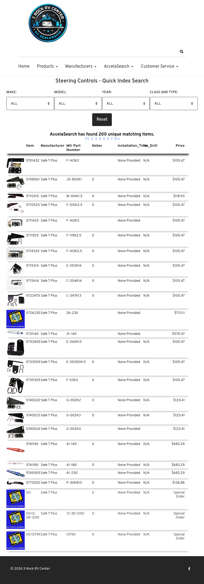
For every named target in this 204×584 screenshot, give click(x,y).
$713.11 (179, 313)
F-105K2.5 (74, 205)
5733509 (33, 362)
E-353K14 (74, 266)
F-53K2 (72, 380)
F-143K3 (72, 221)
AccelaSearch (116, 66)
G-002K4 (73, 429)
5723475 (33, 296)
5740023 (33, 415)
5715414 (32, 281)
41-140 (71, 444)
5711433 (32, 221)
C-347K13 (73, 296)
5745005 (33, 473)
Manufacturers (79, 66)
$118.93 (179, 196)
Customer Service (157, 66)
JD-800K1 (74, 180)
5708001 (33, 180)
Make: (11, 92)
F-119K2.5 (73, 235)
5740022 (33, 400)
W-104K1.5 (74, 196)
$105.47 (178, 161)
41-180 (71, 465)
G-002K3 (73, 415)
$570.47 (178, 334)
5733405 (33, 342)
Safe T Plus (49, 161)
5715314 (32, 266)
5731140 (32, 334)
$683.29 (178, 444)
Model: (60, 92)
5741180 (32, 465)
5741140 (32, 444)
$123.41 (179, 400)
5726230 (33, 313)
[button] (181, 51)
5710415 (32, 196)
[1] (87, 139)
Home (23, 66)
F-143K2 (72, 161)
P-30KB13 (74, 483)
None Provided (129, 161)
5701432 (32, 161)
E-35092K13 (76, 362)
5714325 (33, 251)
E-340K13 (74, 342)
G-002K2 (73, 400)
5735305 (33, 380)
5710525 (33, 205)
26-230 (72, 313)
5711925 (32, 235)
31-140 (71, 334)
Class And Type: (164, 92)
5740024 (33, 429)
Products (45, 66)
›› (118, 139)
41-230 (72, 473)
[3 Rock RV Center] (47, 23)
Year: (107, 92)
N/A (146, 161)
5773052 (33, 483)
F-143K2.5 (74, 251)
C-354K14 (74, 281)
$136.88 (178, 483)
